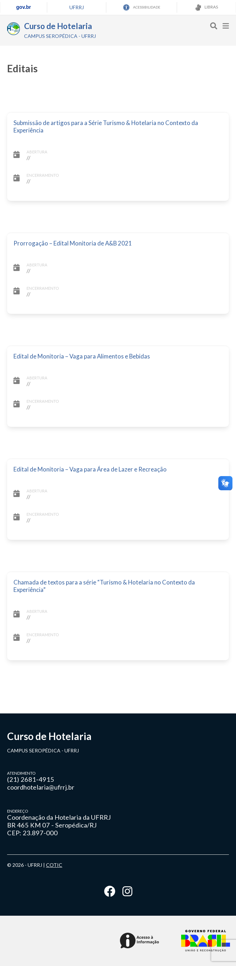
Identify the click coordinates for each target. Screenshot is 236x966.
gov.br (23, 7)
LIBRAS (206, 7)
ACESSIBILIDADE (141, 7)
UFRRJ (76, 7)
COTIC (54, 865)
